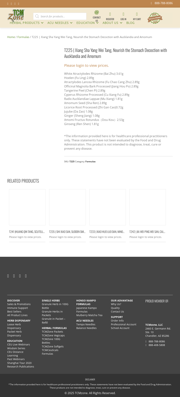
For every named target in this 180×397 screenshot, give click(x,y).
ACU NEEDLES (58, 23)
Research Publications (20, 366)
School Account (120, 328)
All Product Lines (17, 315)
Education (85, 23)
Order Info (117, 320)
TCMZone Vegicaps (53, 335)
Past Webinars (16, 359)
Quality (115, 307)
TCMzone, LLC (154, 324)
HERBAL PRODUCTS (25, 23)
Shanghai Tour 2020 (19, 362)
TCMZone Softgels (53, 346)
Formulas (23, 37)
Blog (130, 23)
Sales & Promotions (19, 304)
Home (11, 37)
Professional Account (123, 324)
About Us (111, 23)
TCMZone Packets (52, 331)
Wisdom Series (16, 348)
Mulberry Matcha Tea (89, 315)
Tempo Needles (86, 324)
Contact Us (117, 311)
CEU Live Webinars (18, 344)
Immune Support (17, 307)
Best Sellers (14, 311)
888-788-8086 (155, 341)
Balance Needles (86, 328)
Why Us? (116, 304)
